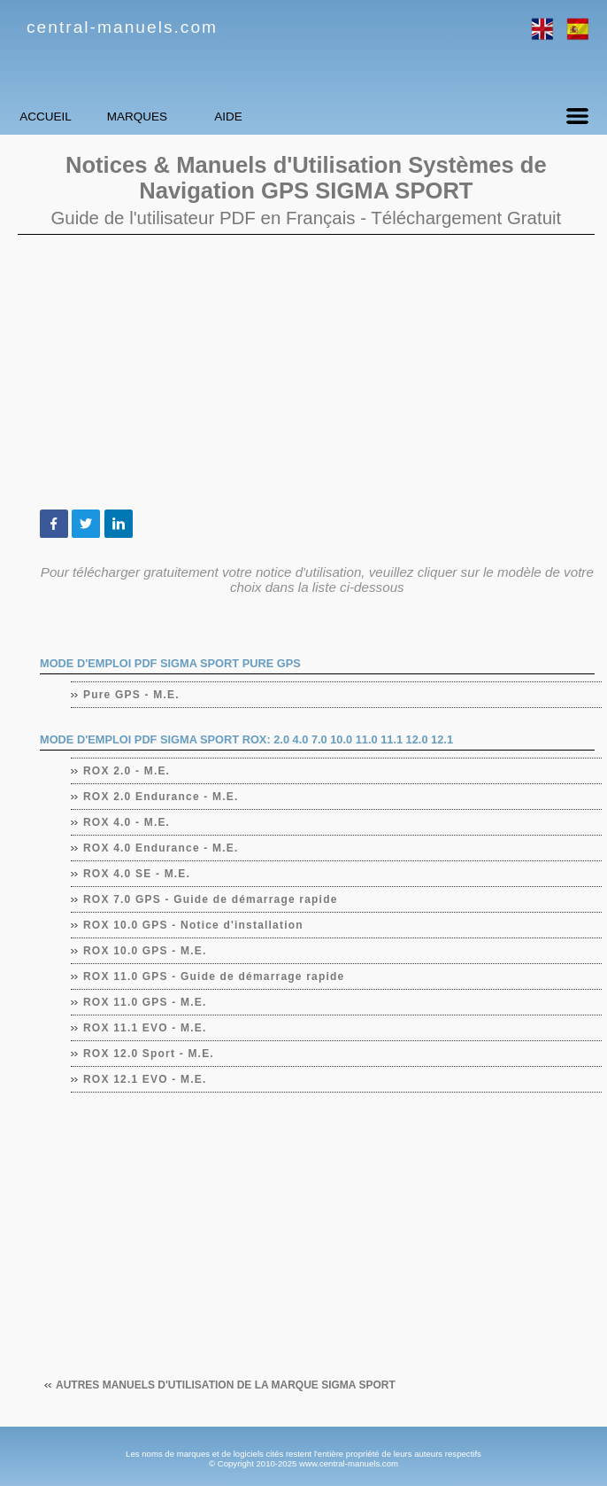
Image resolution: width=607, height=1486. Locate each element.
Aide (331, 116)
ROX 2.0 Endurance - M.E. (161, 796)
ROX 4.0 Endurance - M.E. (161, 848)
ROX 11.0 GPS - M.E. (145, 1002)
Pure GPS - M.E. (132, 695)
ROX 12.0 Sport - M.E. (149, 1053)
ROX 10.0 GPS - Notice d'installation (194, 925)
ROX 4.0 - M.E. (127, 822)
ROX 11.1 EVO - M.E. (145, 1028)
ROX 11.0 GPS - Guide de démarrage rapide (214, 976)
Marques (199, 116)
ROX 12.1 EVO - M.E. (145, 1079)
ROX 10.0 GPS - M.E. (145, 951)
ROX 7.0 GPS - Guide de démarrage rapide (211, 899)
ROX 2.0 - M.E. (127, 771)
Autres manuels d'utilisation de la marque (226, 1385)
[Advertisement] (306, 372)
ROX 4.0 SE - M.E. (137, 873)
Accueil (65, 116)
